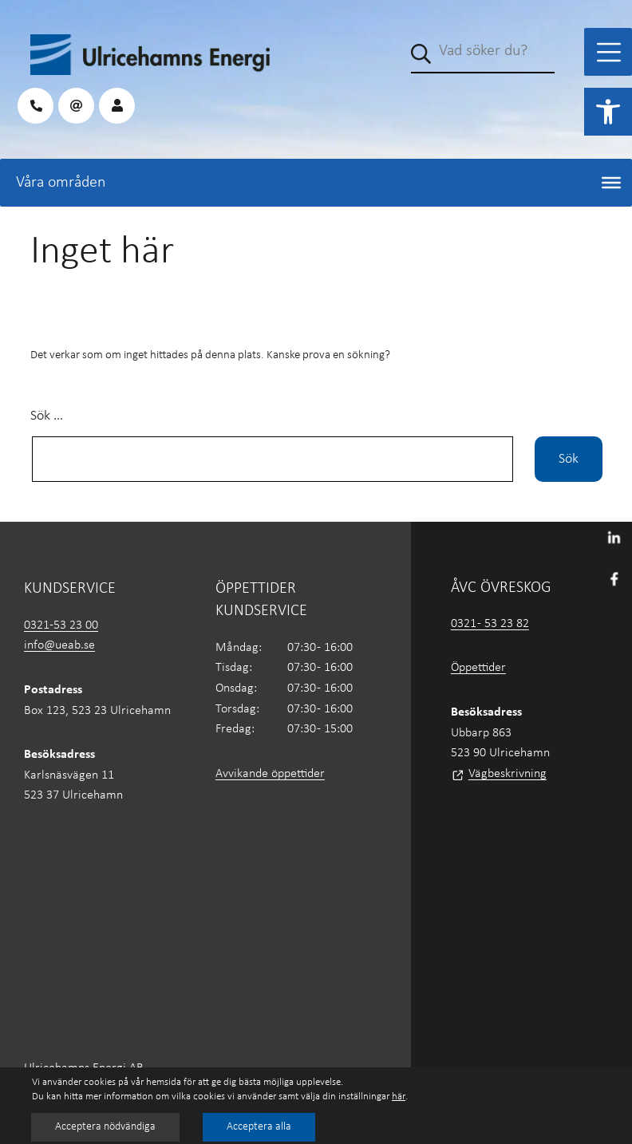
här (398, 1096)
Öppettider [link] (478, 667)
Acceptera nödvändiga (105, 1127)
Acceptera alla (259, 1127)
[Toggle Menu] (609, 52)
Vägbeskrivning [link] (507, 773)
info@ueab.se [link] (59, 645)
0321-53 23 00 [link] (61, 625)
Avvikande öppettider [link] (270, 773)
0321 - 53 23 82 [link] (490, 623)
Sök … (46, 416)
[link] (608, 112)
